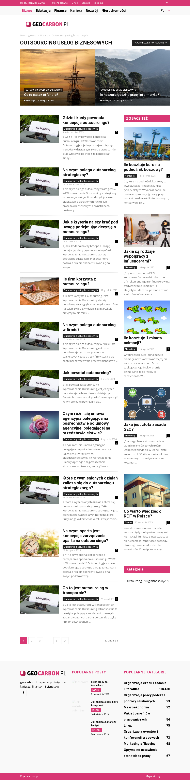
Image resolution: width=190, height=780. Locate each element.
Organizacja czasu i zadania (145, 683)
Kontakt (85, 2)
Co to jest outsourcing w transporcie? (85, 590)
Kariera (76, 10)
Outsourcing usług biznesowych (44, 90)
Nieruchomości (113, 10)
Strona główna (60, 2)
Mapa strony (153, 776)
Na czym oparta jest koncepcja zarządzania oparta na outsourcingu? (85, 535)
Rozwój (92, 10)
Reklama (98, 2)
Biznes (27, 10)
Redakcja (29, 100)
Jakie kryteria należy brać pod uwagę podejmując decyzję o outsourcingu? (90, 227)
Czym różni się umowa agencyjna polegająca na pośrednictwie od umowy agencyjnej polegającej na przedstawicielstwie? (86, 423)
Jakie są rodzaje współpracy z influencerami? (139, 256)
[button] (164, 10)
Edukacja (43, 10)
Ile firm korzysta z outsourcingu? (79, 281)
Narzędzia (130, 175)
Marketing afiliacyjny (139, 744)
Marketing (130, 267)
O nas (75, 2)
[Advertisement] (122, 24)
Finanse (60, 10)
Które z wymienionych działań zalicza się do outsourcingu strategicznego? (90, 483)
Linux (128, 725)
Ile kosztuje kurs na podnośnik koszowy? (143, 167)
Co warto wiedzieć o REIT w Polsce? (142, 514)
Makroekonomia (136, 707)
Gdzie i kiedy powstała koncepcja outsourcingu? (86, 120)
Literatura (131, 689)
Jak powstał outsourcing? (87, 372)
